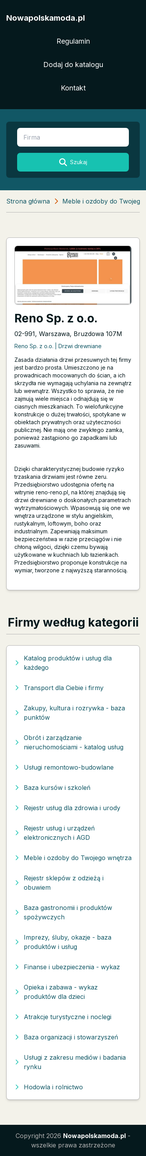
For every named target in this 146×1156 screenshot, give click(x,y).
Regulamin (73, 41)
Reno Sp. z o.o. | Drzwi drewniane (58, 346)
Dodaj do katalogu (73, 64)
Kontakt (73, 88)
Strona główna (28, 201)
